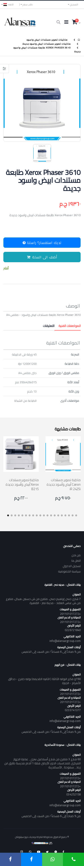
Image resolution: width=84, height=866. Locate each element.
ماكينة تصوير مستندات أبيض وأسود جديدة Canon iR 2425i (64, 484)
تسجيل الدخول (72, 566)
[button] (58, 22)
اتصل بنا (76, 560)
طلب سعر (28, 4)
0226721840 (73, 630)
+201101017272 (70, 613)
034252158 (73, 794)
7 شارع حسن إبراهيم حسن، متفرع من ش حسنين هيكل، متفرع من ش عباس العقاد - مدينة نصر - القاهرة (43, 601)
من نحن (76, 555)
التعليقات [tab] (48, 326)
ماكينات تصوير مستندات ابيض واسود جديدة (47, 43)
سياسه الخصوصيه (69, 571)
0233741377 (73, 710)
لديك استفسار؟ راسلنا (42, 242)
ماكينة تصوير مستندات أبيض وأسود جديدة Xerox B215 (22, 484)
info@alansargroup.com (65, 640)
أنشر (6, 268)
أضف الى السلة (42, 257)
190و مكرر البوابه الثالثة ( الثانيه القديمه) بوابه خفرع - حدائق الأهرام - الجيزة (44, 681)
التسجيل (74, 4)
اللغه (8, 4)
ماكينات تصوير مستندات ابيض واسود (47, 40)
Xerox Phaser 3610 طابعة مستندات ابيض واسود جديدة (47, 50)
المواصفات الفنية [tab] (67, 326)
